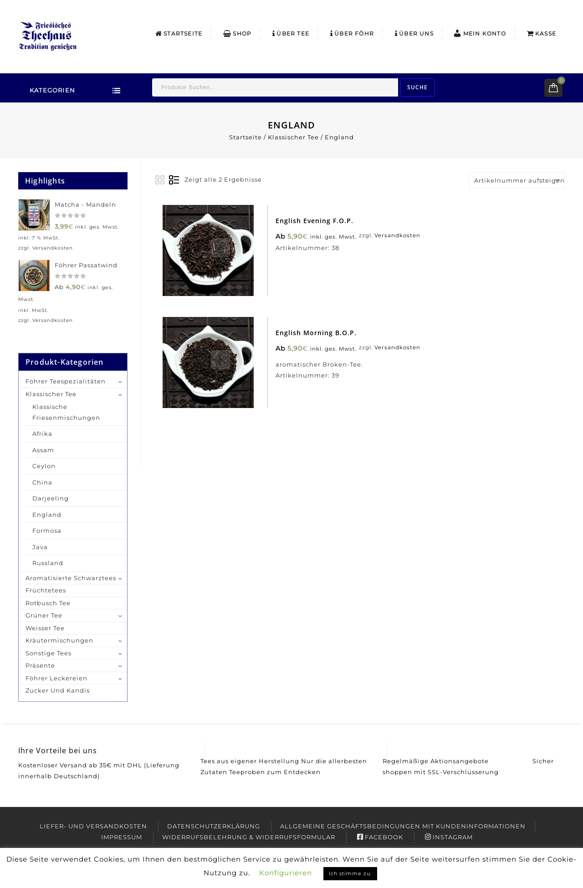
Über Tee (290, 33)
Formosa (46, 530)
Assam (43, 450)
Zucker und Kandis (58, 690)
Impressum (121, 837)
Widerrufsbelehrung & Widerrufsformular (248, 837)
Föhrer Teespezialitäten (66, 381)
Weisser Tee (45, 628)
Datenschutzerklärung (213, 826)
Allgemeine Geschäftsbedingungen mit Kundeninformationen (403, 826)
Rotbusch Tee (48, 603)
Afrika (42, 433)
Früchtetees (46, 590)
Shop (237, 33)
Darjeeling (50, 498)
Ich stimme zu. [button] (350, 873)
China (42, 482)
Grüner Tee (44, 615)
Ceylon (44, 466)
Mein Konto (479, 33)
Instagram (449, 837)
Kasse (541, 33)
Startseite (178, 33)
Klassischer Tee (293, 137)
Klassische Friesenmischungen (66, 412)
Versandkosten (399, 238)
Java (40, 547)
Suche (417, 87)
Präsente (40, 665)
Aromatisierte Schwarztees (71, 578)
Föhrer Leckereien (56, 678)
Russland (47, 562)
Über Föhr (352, 33)
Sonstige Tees (49, 653)
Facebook (380, 837)
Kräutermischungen (59, 640)
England (46, 514)
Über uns (414, 33)
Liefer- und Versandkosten (93, 826)
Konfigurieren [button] (285, 872)
